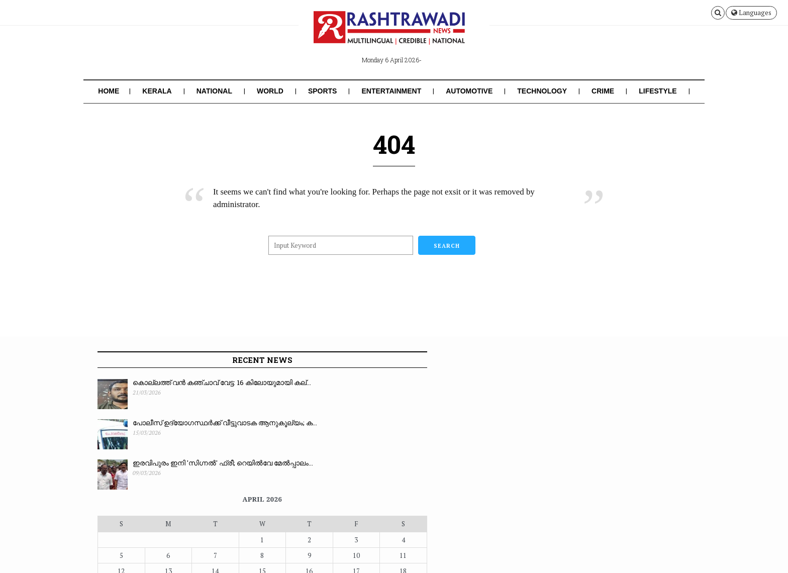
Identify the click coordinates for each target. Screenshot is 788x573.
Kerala (156, 91)
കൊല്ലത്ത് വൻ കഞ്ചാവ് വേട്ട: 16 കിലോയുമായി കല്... (184, 388)
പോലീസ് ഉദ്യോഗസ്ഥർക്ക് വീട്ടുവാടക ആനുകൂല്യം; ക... (180, 428)
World (270, 91)
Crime (603, 91)
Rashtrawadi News (169, 558)
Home (108, 91)
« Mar (316, 474)
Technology (542, 91)
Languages (751, 12)
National (214, 91)
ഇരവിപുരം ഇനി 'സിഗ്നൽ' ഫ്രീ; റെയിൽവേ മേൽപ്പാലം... (184, 468)
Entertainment (391, 91)
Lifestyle (657, 91)
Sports (322, 91)
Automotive (469, 91)
